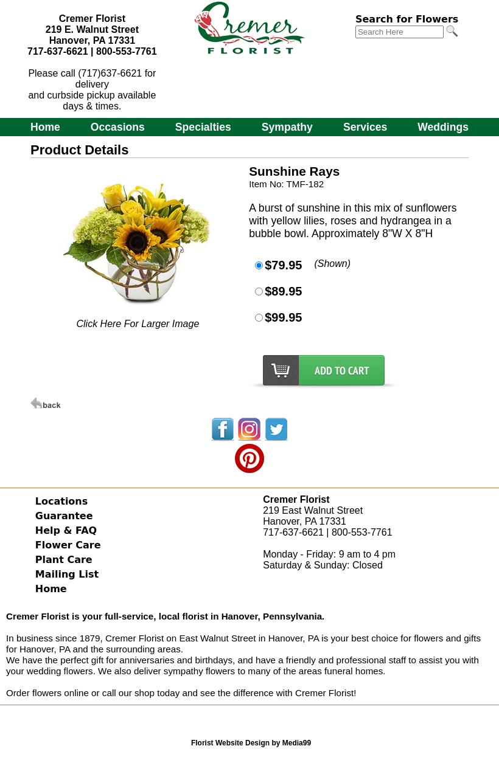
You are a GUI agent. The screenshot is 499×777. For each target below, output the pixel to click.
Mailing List (67, 574)
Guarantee (64, 516)
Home (45, 127)
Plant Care (63, 559)
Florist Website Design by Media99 (251, 743)
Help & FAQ (66, 530)
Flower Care (68, 545)
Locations (61, 501)
